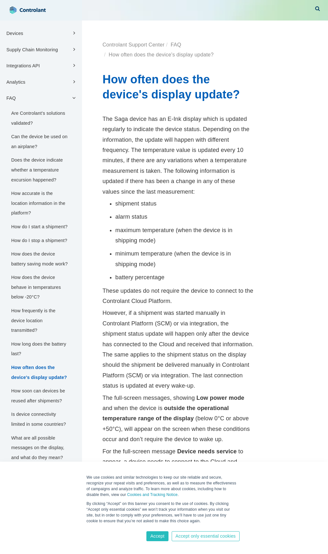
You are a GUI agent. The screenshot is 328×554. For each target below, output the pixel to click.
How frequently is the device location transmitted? (33, 320)
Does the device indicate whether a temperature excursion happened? (37, 169)
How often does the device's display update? (39, 372)
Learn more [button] (97, 527)
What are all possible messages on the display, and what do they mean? (37, 447)
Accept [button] (157, 536)
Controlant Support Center (133, 44)
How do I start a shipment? (39, 226)
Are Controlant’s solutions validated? (38, 118)
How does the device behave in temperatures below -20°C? (36, 287)
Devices (42, 33)
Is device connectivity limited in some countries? (38, 419)
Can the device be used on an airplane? (39, 141)
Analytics (42, 81)
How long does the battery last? (38, 349)
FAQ (42, 97)
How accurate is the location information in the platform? (38, 203)
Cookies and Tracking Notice (152, 494)
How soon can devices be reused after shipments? (38, 395)
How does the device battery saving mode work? (39, 258)
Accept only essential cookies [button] (206, 536)
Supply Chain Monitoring (42, 49)
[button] (317, 8)
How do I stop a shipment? (39, 240)
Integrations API (42, 65)
